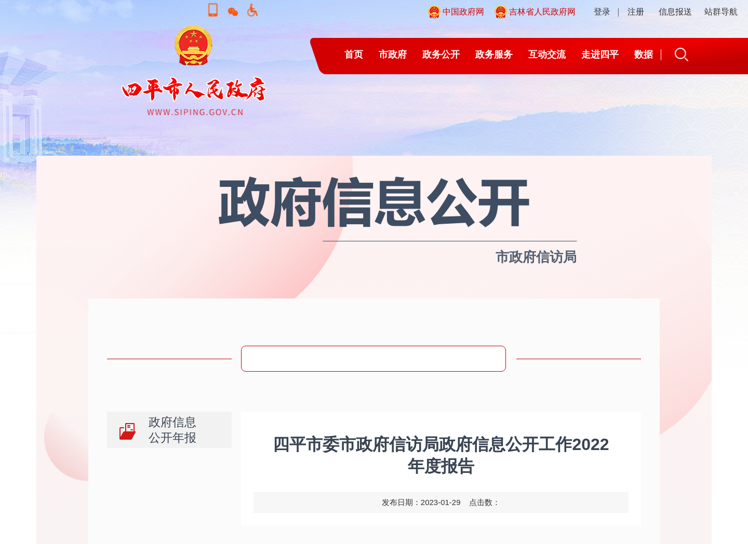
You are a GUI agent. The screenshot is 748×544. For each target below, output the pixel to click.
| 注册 (631, 11)
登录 (602, 11)
